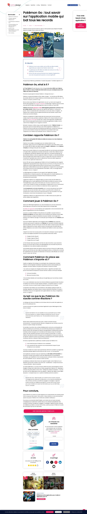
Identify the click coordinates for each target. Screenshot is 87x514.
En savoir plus (41, 499)
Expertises (33, 5)
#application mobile (33, 443)
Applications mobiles (38, 25)
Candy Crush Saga (32, 119)
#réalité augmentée (33, 446)
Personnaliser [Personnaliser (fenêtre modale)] (67, 512)
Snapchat (42, 103)
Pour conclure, (11, 32)
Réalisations (43, 5)
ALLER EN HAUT (85, 507)
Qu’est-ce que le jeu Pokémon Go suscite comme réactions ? (14, 30)
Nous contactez (81, 25)
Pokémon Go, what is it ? (13, 16)
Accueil (24, 25)
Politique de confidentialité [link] (76, 512)
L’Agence (27, 5)
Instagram (37, 103)
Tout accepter (49, 512)
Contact (50, 5)
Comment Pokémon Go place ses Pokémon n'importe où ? (13, 25)
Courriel (54, 436)
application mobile (37, 107)
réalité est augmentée (29, 208)
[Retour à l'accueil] (14, 5)
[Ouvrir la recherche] (79, 5)
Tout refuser (58, 512)
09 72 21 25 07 (73, 5)
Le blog (38, 5)
